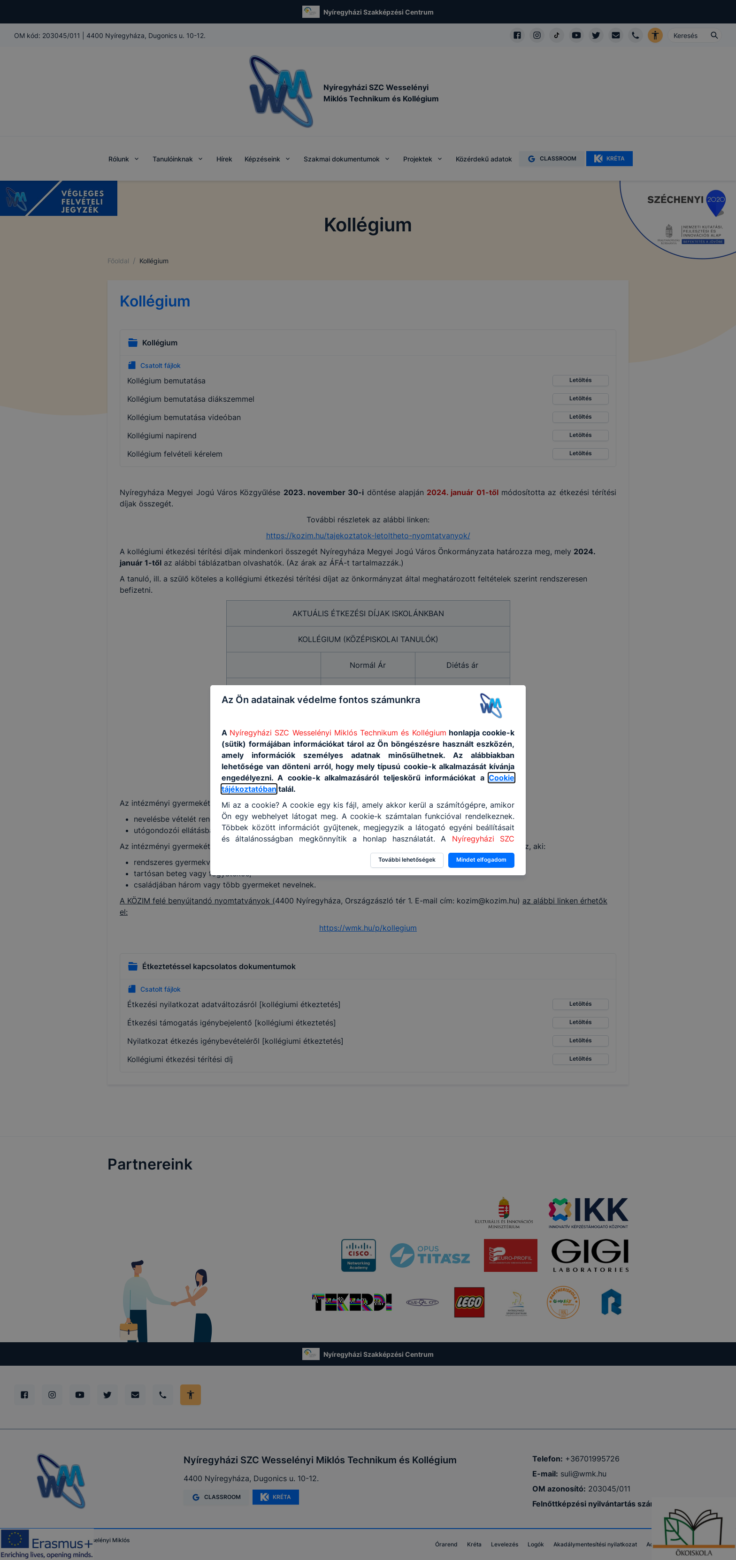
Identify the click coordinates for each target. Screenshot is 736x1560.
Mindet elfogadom (481, 859)
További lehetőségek (407, 859)
